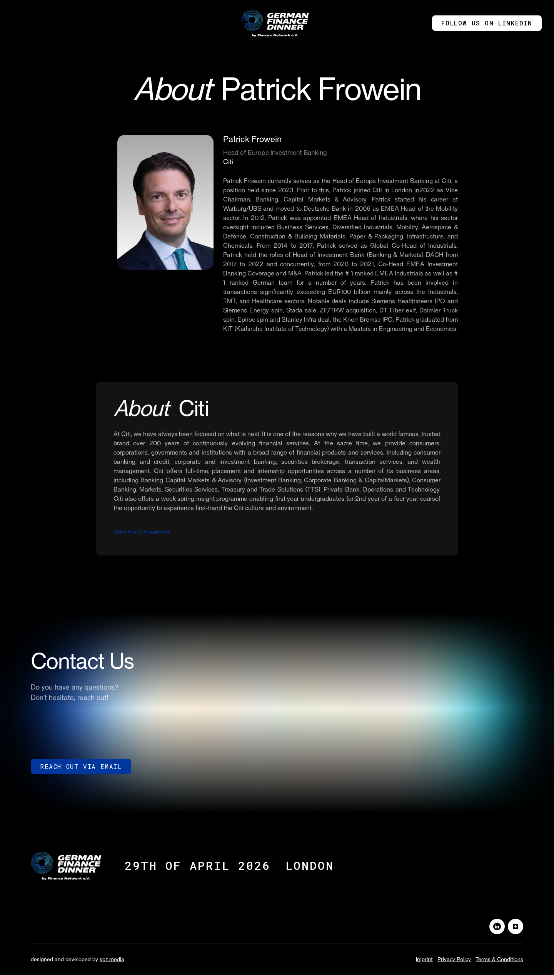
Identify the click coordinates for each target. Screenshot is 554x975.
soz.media (112, 959)
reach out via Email (81, 766)
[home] (277, 23)
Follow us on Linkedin (486, 23)
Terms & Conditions (499, 959)
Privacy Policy (454, 959)
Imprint (424, 959)
